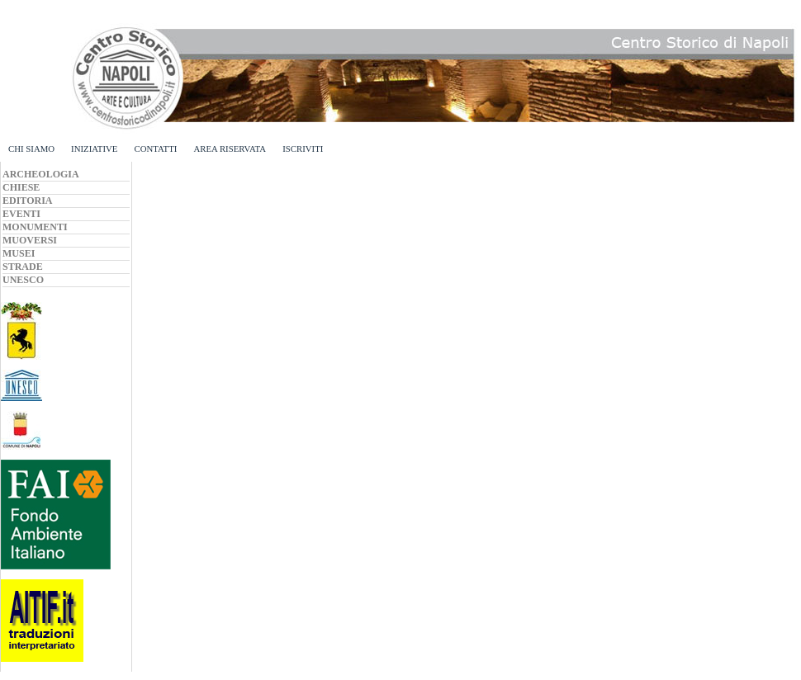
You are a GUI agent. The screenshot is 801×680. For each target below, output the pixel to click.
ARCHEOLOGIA (40, 174)
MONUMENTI (35, 227)
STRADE (22, 266)
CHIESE (21, 187)
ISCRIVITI (302, 148)
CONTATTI (155, 148)
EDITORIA (27, 200)
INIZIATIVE (94, 148)
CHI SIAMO (31, 148)
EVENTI (21, 214)
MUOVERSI (29, 240)
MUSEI (18, 253)
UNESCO (23, 280)
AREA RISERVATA (229, 148)
